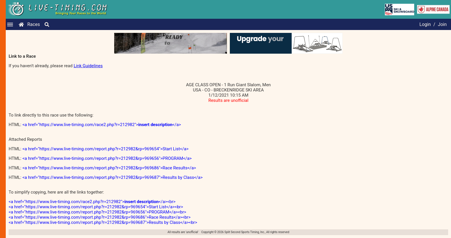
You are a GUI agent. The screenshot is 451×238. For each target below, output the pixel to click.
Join (442, 24)
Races (33, 24)
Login (425, 24)
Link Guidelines (88, 65)
